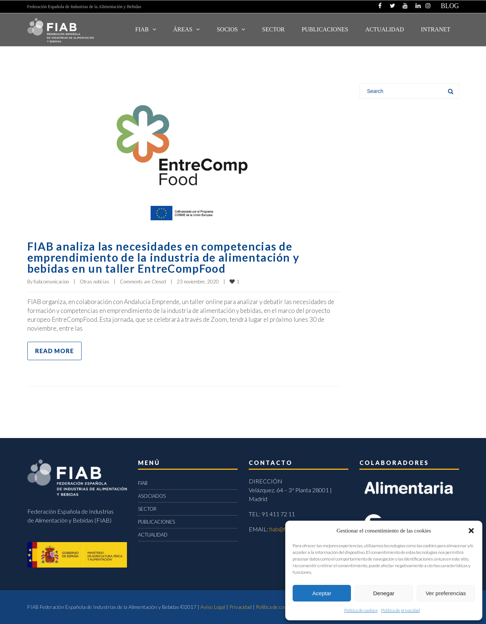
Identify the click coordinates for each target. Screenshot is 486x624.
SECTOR (273, 29)
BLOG (450, 6)
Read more (54, 350)
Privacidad (240, 607)
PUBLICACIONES (156, 522)
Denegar (383, 593)
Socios (227, 29)
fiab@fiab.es (284, 528)
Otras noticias (94, 282)
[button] (471, 530)
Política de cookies (361, 610)
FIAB (142, 29)
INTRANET (436, 29)
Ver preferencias (445, 593)
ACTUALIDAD (384, 29)
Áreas (182, 29)
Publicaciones (324, 29)
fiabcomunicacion (51, 282)
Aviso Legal (212, 607)
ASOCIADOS (152, 496)
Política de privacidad (400, 610)
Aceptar (321, 593)
